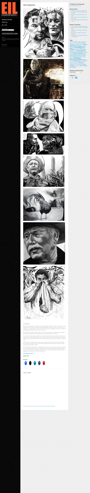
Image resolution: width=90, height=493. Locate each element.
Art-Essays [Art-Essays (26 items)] (83, 41)
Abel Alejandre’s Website (28, 353)
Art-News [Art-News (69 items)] (81, 43)
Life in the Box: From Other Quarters (78, 12)
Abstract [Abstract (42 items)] (72, 41)
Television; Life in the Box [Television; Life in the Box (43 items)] (76, 64)
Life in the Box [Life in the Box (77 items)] (79, 52)
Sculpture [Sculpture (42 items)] (80, 61)
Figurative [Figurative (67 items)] (72, 51)
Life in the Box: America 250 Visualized (78, 19)
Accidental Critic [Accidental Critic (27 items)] (77, 41)
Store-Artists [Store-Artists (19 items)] (84, 61)
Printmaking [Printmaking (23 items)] (75, 61)
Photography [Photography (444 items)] (75, 60)
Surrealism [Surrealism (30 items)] (75, 62)
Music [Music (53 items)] (75, 55)
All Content (5, 28)
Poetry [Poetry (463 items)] (83, 60)
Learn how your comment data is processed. (46, 406)
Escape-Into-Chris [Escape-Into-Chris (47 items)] (77, 49)
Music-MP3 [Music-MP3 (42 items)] (72, 56)
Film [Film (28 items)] (76, 51)
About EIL (5, 22)
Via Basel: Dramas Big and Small (77, 14)
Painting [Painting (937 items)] (77, 58)
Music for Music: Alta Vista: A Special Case (79, 17)
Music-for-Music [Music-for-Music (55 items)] (82, 55)
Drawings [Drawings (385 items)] (78, 48)
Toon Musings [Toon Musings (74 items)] (83, 65)
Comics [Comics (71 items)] (84, 46)
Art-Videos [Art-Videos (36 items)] (76, 44)
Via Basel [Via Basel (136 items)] (73, 67)
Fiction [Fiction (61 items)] (84, 49)
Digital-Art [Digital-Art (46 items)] (72, 47)
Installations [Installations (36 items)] (72, 52)
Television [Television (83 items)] (81, 63)
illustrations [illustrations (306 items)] (81, 51)
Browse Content (7, 19)
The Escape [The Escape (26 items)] (76, 65)
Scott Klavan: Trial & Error (76, 10)
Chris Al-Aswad (73, 5)
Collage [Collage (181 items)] (78, 46)
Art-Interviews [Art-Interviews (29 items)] (75, 43)
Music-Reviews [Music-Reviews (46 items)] (79, 56)
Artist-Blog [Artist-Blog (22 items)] (81, 44)
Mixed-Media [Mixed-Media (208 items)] (77, 54)
